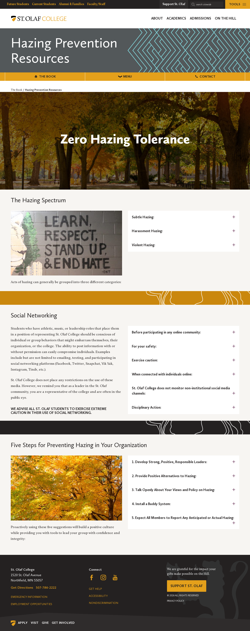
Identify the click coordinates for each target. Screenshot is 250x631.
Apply (23, 623)
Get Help (95, 589)
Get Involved (63, 623)
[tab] (183, 217)
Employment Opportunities (31, 604)
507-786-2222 (46, 587)
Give (45, 623)
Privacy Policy (175, 601)
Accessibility (98, 596)
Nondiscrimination (103, 603)
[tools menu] (237, 4)
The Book (45, 76)
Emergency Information (29, 597)
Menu (125, 76)
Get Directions (22, 587)
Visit (35, 623)
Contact (205, 76)
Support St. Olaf (187, 586)
